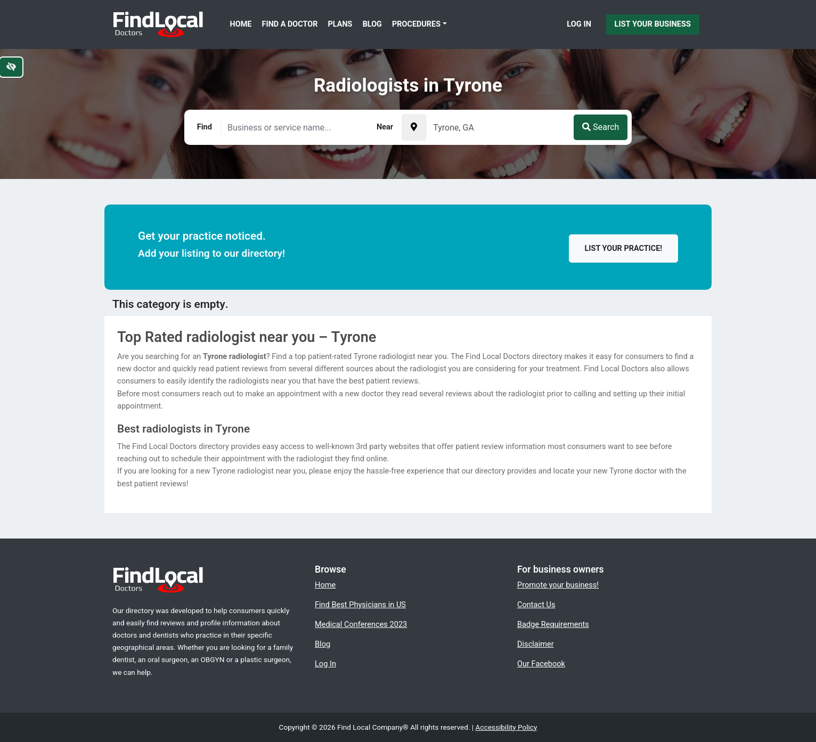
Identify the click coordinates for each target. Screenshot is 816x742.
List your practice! (624, 248)
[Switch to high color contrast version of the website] (11, 67)
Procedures (416, 24)
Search (600, 127)
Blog (372, 24)
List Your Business (653, 24)
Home (241, 24)
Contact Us (536, 604)
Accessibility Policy (506, 727)
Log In (579, 24)
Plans (340, 24)
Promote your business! (558, 585)
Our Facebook (541, 663)
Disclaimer (535, 644)
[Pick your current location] (414, 127)
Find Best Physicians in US (360, 604)
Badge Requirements (553, 624)
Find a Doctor (290, 24)
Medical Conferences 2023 (361, 624)
